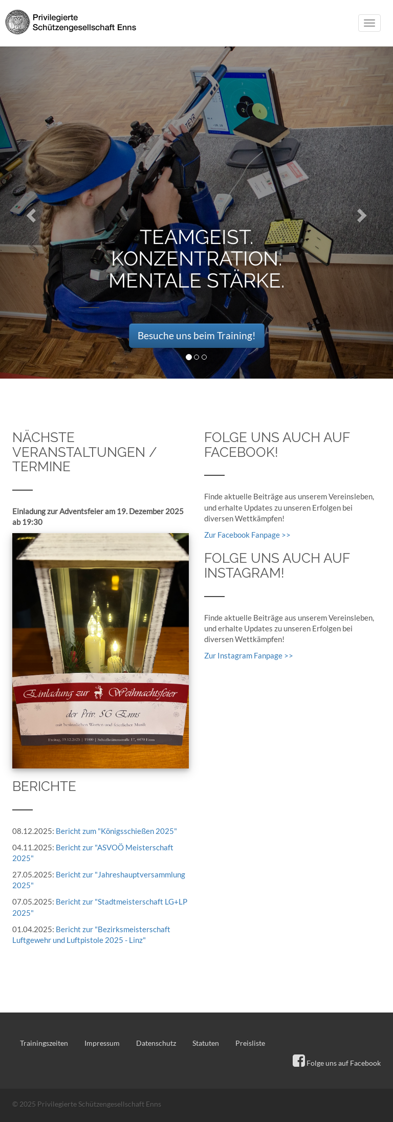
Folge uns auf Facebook (337, 1063)
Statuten (205, 1043)
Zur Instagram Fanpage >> (248, 655)
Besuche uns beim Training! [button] (197, 335)
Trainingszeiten (44, 1043)
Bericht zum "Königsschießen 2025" (116, 830)
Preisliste (250, 1043)
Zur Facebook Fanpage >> (247, 534)
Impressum (102, 1043)
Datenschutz (156, 1043)
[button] (29, 212)
